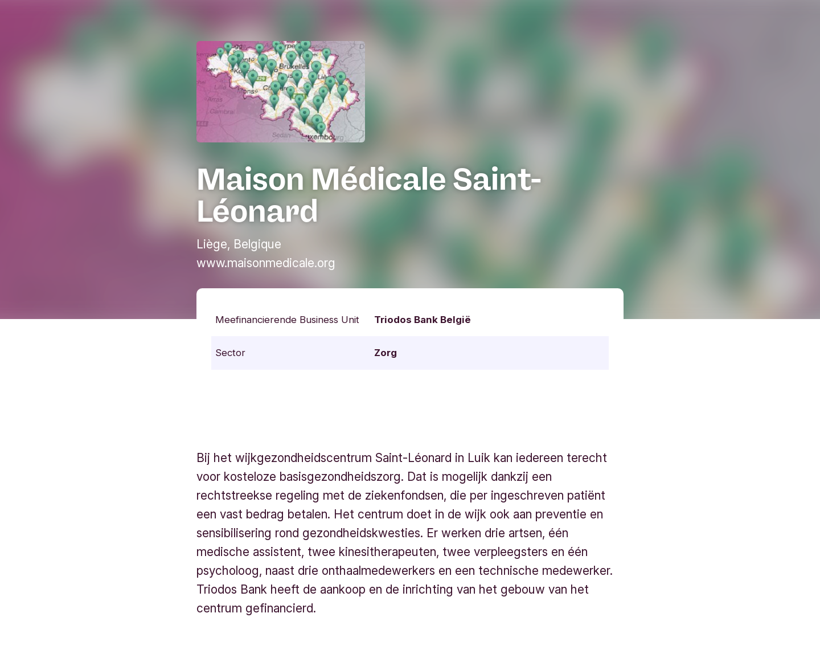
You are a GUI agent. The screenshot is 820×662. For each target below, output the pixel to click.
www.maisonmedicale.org (265, 263)
